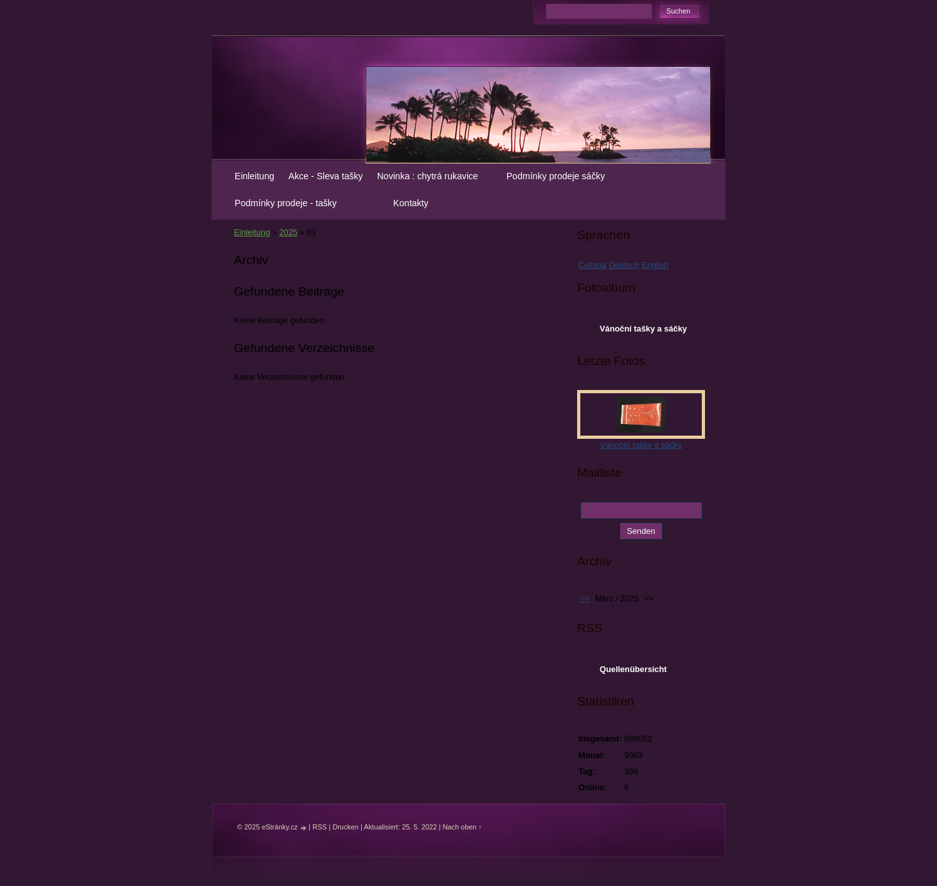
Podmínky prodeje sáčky (555, 176)
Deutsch (624, 265)
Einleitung (254, 176)
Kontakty (411, 203)
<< (585, 598)
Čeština (592, 265)
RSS (319, 827)
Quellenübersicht (633, 669)
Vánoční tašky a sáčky (643, 328)
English (654, 265)
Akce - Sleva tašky (326, 176)
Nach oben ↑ (462, 827)
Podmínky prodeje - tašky (286, 203)
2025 (288, 232)
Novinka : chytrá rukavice (427, 176)
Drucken (345, 827)
